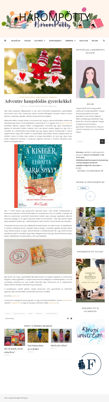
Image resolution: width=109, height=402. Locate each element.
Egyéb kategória (27, 97)
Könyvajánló (55, 41)
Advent (8, 313)
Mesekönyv (39, 313)
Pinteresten (52, 303)
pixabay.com (16, 296)
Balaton (84, 41)
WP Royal (24, 398)
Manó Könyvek (66, 123)
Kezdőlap (15, 41)
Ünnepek (69, 41)
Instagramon (15, 303)
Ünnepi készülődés (51, 313)
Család (27, 41)
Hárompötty (54, 16)
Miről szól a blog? (59, 345)
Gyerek (30, 313)
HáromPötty (9, 318)
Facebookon (67, 300)
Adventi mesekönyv (19, 313)
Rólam (95, 41)
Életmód (39, 41)
